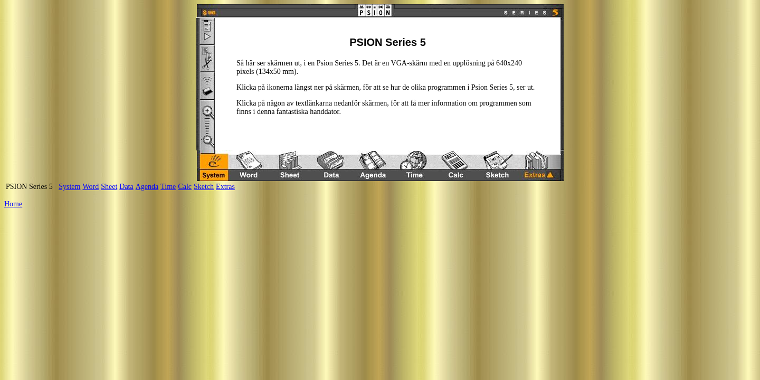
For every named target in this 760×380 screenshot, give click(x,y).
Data (126, 187)
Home (13, 204)
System (69, 187)
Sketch (204, 187)
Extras (225, 187)
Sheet (109, 187)
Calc (185, 187)
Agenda (147, 187)
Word (90, 187)
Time (168, 187)
